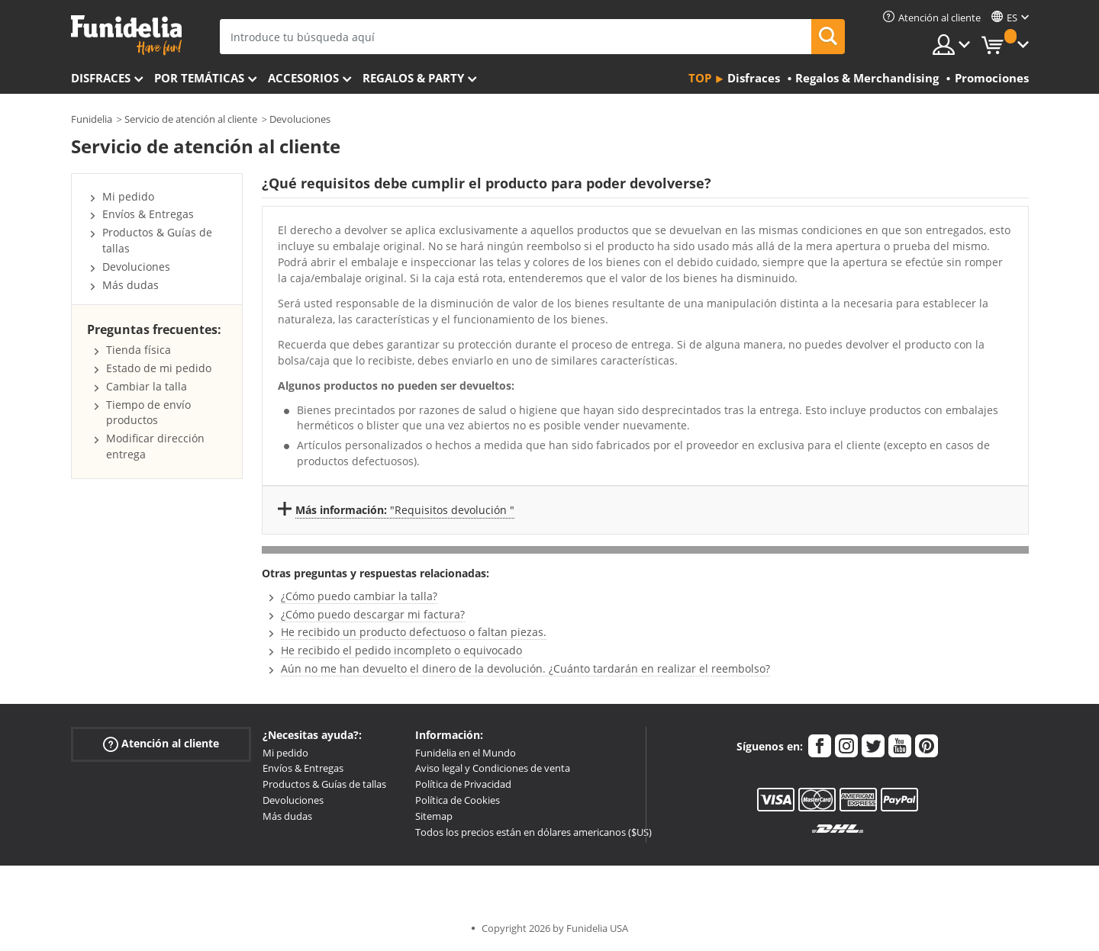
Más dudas (130, 285)
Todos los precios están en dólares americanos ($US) (533, 832)
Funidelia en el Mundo (465, 753)
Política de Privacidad (463, 784)
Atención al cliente (161, 743)
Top (699, 77)
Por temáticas (199, 77)
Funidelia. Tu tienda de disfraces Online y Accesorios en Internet (126, 35)
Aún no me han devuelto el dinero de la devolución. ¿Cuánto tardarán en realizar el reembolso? (525, 668)
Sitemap (434, 816)
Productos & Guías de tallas (324, 784)
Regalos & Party (413, 77)
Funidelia (91, 119)
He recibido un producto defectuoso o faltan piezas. (413, 632)
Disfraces (101, 77)
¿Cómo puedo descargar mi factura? (373, 614)
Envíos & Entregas (148, 214)
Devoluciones (299, 119)
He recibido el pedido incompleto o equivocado (401, 650)
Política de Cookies (457, 800)
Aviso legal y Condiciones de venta (492, 768)
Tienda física (138, 349)
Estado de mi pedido (158, 368)
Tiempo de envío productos (148, 412)
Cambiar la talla (146, 386)
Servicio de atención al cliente (190, 119)
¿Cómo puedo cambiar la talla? (359, 596)
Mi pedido (128, 196)
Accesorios (303, 77)
